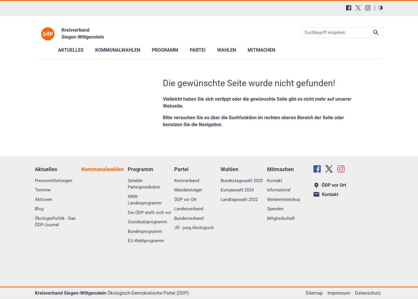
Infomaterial (279, 190)
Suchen (376, 32)
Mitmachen (261, 50)
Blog (39, 208)
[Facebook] (348, 7)
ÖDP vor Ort (185, 199)
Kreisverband (186, 180)
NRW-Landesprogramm (145, 200)
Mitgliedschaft (281, 218)
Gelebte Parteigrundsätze (144, 184)
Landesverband (188, 208)
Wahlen (226, 50)
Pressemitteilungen (53, 180)
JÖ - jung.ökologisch (194, 227)
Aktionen (43, 199)
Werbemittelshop (283, 199)
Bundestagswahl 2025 (242, 180)
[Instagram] (367, 7)
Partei (198, 50)
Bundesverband (188, 218)
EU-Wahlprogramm (146, 240)
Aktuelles (71, 50)
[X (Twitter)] (358, 7)
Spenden (275, 208)
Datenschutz (368, 293)
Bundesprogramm (145, 231)
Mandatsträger (188, 190)
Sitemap (314, 293)
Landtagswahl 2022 (239, 199)
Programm (165, 50)
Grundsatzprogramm (147, 221)
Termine (43, 190)
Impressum (338, 293)
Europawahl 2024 (237, 190)
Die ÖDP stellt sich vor (149, 212)
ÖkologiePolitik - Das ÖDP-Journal (55, 222)
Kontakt (274, 180)
